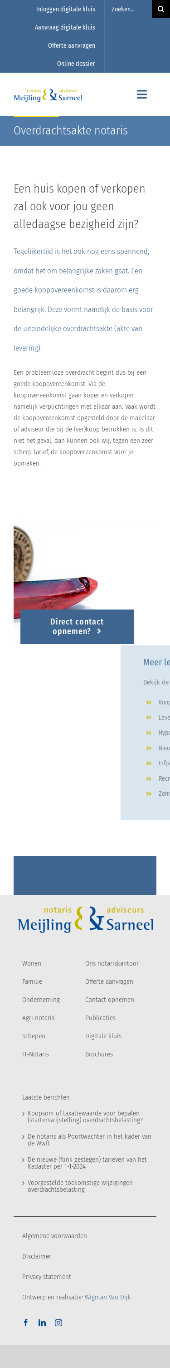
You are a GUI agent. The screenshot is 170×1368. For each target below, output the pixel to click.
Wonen (31, 963)
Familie (32, 981)
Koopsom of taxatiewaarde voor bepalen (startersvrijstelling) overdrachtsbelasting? (85, 1116)
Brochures (99, 1054)
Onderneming (41, 1000)
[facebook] (25, 1322)
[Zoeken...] (128, 9)
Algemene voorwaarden (54, 1236)
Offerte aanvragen (109, 981)
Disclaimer (36, 1256)
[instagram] (58, 1322)
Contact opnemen (109, 1000)
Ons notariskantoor (112, 963)
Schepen (33, 1036)
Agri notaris (38, 1018)
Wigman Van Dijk (108, 1297)
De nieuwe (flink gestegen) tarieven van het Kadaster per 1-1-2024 (87, 1162)
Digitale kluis (103, 1036)
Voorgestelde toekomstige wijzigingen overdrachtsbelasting (80, 1186)
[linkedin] (42, 1322)
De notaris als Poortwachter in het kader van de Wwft (89, 1139)
